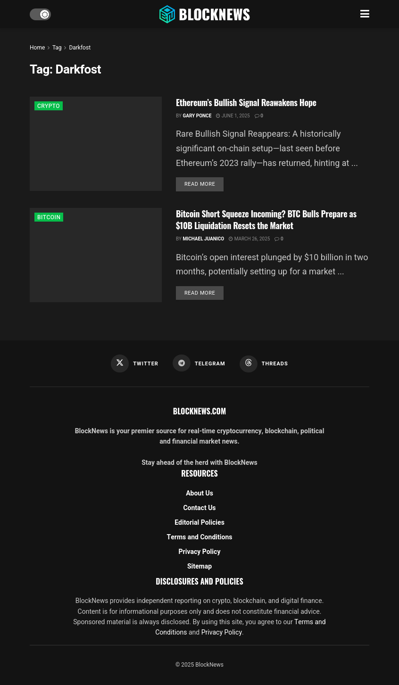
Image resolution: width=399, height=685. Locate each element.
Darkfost (80, 47)
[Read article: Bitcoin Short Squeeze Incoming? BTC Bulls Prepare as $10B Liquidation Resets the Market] (96, 255)
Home (37, 47)
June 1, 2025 (232, 116)
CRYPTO (48, 106)
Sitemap (199, 566)
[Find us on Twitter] (134, 363)
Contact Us (199, 508)
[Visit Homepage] (206, 14)
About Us (199, 493)
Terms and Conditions (200, 537)
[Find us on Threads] (264, 363)
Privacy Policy (200, 552)
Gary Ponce (197, 116)
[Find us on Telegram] (199, 363)
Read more (204, 184)
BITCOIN (48, 217)
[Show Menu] (364, 14)
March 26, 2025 (249, 239)
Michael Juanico (203, 239)
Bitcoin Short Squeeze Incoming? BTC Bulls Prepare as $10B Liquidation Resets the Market (266, 219)
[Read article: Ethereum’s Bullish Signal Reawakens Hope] (96, 144)
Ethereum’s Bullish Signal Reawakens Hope (246, 102)
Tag (56, 47)
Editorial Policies (199, 523)
